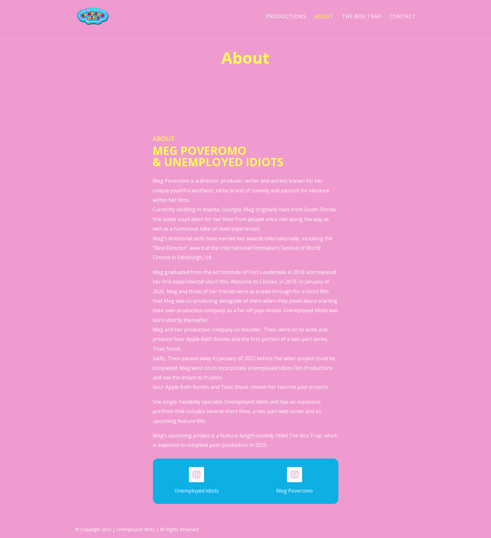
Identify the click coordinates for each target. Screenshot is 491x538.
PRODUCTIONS (286, 17)
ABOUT (324, 17)
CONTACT (402, 17)
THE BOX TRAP (361, 17)
